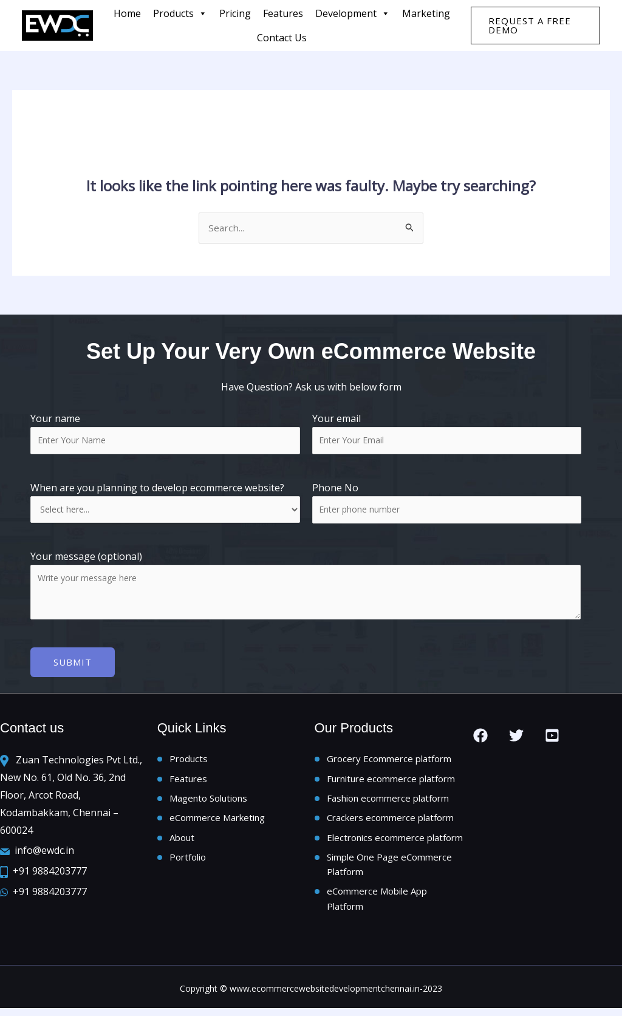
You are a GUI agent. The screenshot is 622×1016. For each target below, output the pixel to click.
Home (127, 13)
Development (352, 13)
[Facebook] (480, 736)
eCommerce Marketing (217, 821)
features (283, 13)
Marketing (426, 13)
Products (180, 13)
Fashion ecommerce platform (388, 800)
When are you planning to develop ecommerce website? (165, 503)
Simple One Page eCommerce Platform (389, 870)
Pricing (235, 13)
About (181, 841)
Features (188, 780)
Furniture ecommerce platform (391, 780)
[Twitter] (516, 736)
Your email (447, 433)
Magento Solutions (208, 800)
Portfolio (187, 862)
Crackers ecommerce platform (390, 821)
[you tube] (552, 736)
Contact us (282, 37)
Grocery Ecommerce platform (389, 760)
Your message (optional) (311, 588)
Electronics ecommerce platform (395, 841)
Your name (165, 433)
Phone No (335, 489)
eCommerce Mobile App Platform (377, 905)
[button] (535, 25)
